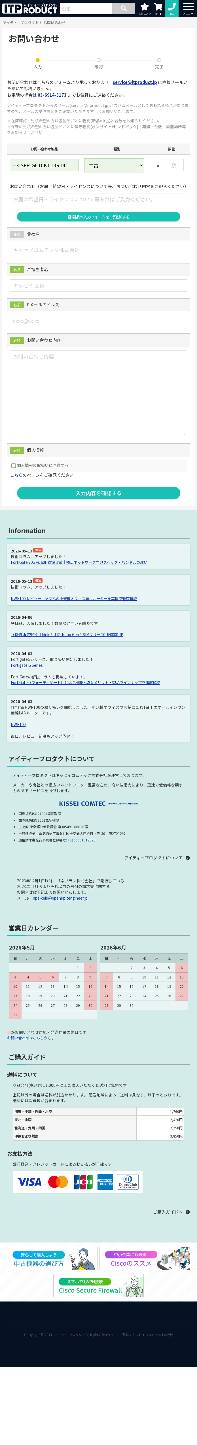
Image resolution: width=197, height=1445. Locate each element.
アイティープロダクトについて (153, 856)
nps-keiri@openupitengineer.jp (60, 896)
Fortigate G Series (27, 664)
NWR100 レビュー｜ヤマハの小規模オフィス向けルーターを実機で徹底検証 (78, 598)
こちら (16, 475)
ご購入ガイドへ (168, 1210)
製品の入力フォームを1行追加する (98, 217)
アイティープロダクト (21, 22)
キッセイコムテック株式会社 (154, 1333)
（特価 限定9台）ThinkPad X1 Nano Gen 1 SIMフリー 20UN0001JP (70, 634)
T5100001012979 (82, 838)
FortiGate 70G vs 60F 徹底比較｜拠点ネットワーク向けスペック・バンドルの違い (83, 562)
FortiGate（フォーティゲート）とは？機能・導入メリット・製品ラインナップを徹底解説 (91, 681)
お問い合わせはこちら (27, 1036)
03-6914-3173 (52, 95)
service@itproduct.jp (135, 82)
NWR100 (18, 723)
